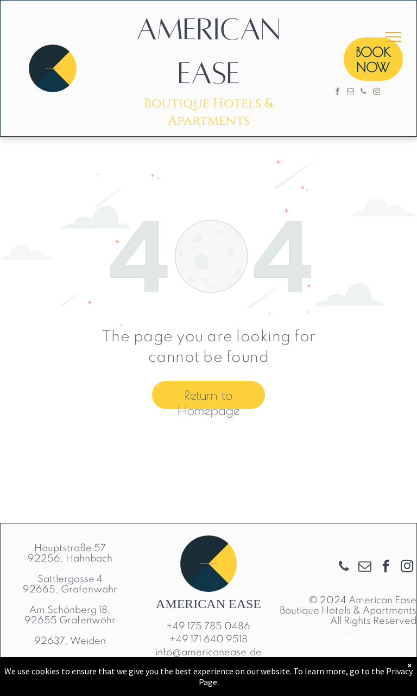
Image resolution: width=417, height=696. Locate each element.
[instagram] (376, 93)
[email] (350, 93)
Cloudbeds (392, 631)
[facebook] (337, 93)
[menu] (393, 37)
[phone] (363, 93)
